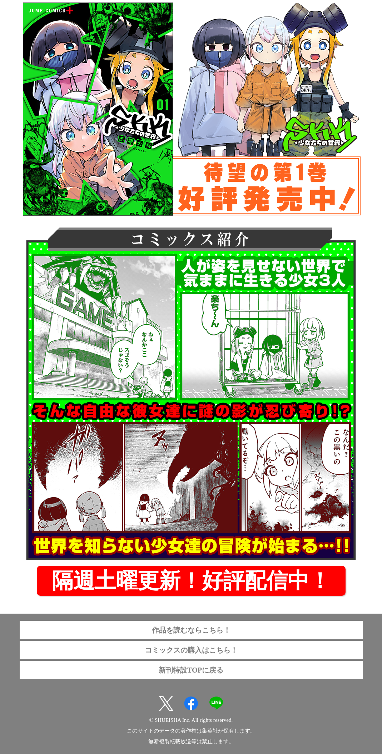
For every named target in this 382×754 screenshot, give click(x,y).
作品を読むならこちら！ (191, 630)
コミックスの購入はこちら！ (191, 650)
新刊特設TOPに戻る (191, 670)
